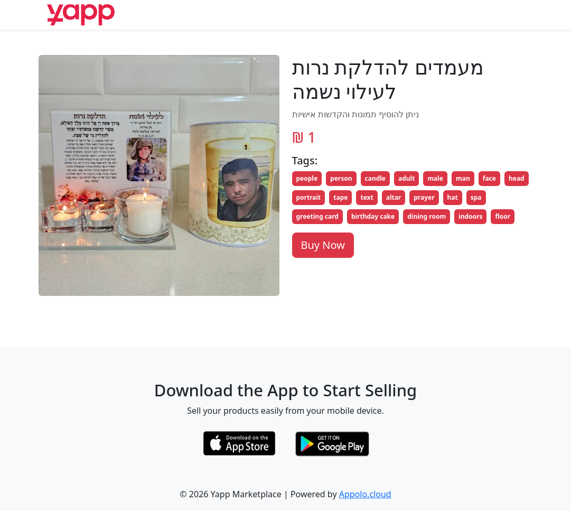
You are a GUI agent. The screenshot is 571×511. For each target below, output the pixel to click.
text (366, 197)
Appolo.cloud (365, 494)
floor (502, 216)
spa (476, 197)
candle (375, 178)
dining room (426, 216)
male (435, 178)
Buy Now (323, 245)
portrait (308, 197)
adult (406, 178)
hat (452, 197)
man (463, 178)
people (307, 178)
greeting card (317, 216)
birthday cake (373, 216)
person (341, 178)
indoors (470, 216)
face (489, 178)
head (517, 178)
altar (393, 197)
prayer (424, 197)
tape (340, 197)
